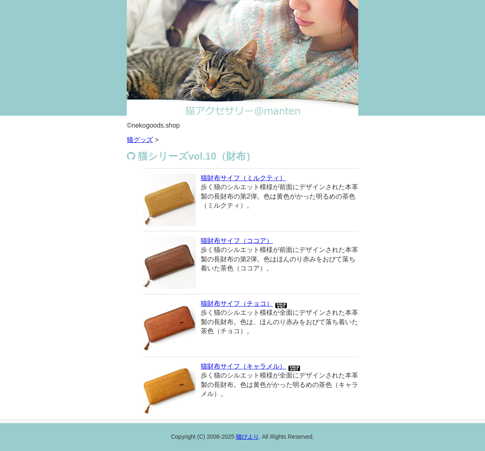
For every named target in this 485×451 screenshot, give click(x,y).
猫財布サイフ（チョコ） (237, 303)
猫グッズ (140, 139)
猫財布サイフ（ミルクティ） (243, 177)
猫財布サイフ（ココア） (237, 240)
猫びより (247, 436)
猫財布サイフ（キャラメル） (243, 366)
